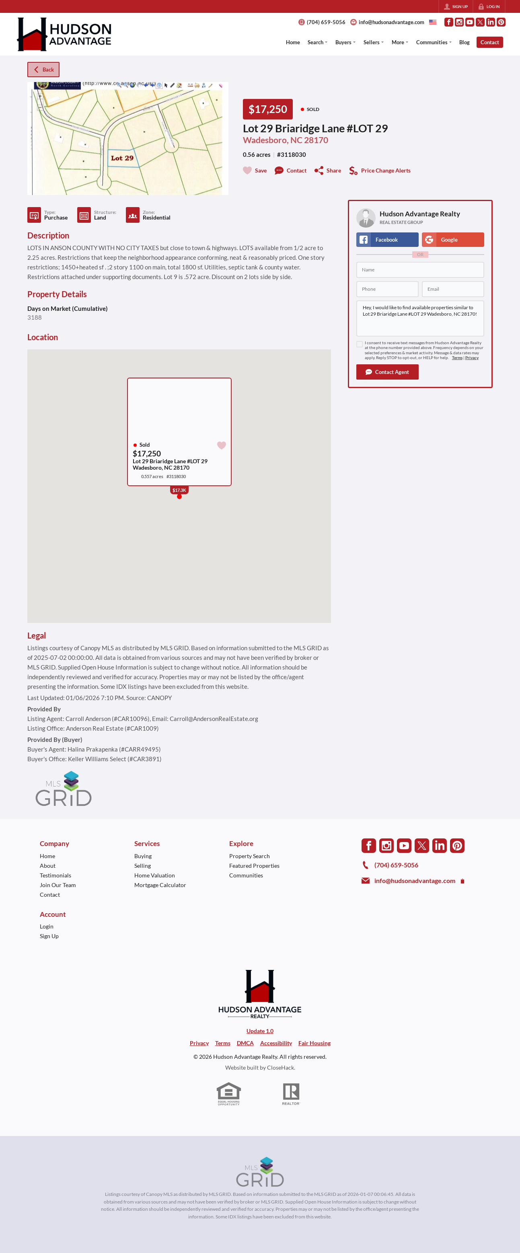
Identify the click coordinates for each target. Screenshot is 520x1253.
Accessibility (276, 1042)
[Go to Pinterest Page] (501, 22)
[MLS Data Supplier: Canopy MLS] (260, 1172)
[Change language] (433, 22)
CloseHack (280, 1067)
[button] (387, 372)
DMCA (245, 1042)
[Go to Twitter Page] (480, 22)
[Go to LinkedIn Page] (490, 22)
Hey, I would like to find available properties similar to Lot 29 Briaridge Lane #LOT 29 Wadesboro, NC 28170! (420, 318)
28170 (316, 140)
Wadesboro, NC (272, 140)
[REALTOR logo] (291, 1094)
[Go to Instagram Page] (459, 22)
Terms (457, 357)
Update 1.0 (260, 1030)
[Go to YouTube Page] (469, 22)
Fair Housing (314, 1042)
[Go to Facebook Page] (448, 22)
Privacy (472, 357)
